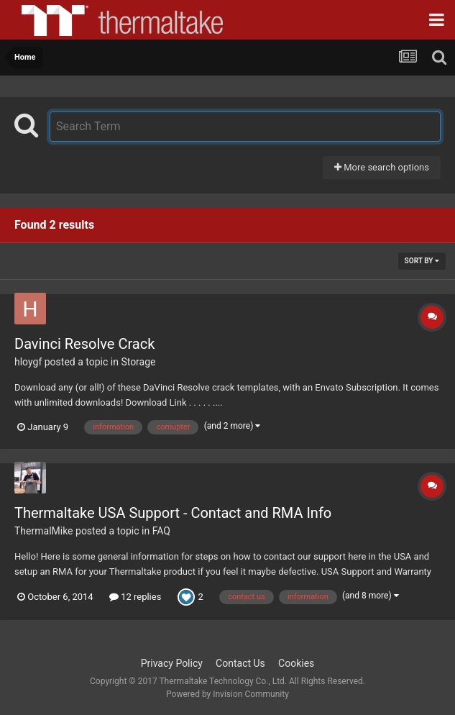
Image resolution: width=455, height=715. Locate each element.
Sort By (422, 261)
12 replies (135, 596)
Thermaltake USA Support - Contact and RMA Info (172, 513)
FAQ (161, 531)
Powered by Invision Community (227, 694)
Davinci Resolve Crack (84, 343)
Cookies (296, 663)
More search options (381, 167)
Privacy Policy (172, 663)
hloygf (28, 362)
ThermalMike (43, 531)
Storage (138, 362)
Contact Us (240, 663)
